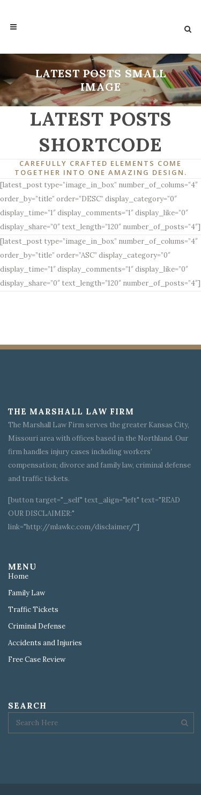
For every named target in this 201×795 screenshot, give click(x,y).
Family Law (26, 593)
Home (18, 576)
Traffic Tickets (33, 610)
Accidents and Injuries (45, 643)
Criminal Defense (36, 626)
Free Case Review (36, 659)
